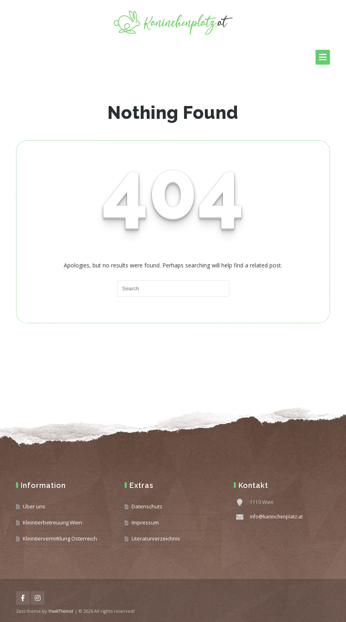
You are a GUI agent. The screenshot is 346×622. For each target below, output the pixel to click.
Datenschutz (147, 506)
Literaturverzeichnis (156, 538)
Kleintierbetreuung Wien (52, 522)
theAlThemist (61, 611)
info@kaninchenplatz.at (276, 516)
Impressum (145, 522)
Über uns (34, 506)
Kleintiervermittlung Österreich (60, 538)
